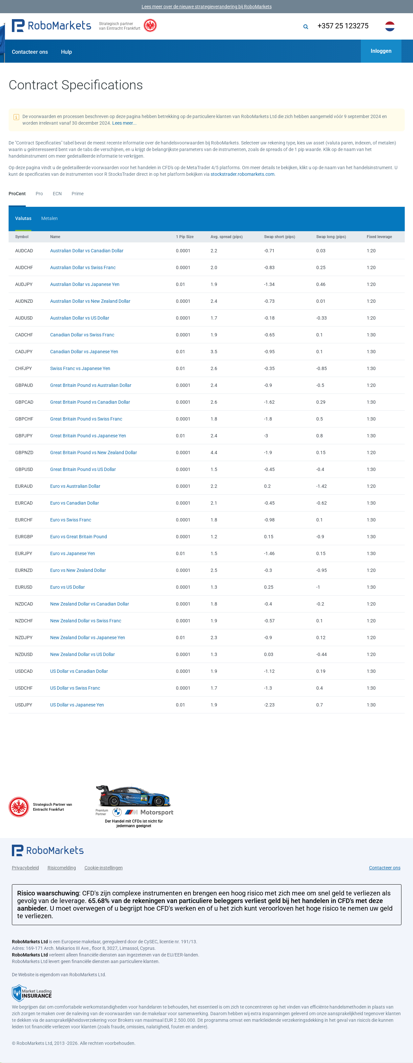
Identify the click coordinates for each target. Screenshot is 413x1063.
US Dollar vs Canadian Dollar (79, 671)
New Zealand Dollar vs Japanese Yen (87, 637)
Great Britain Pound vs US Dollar (83, 469)
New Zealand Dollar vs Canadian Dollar (89, 604)
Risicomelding (62, 867)
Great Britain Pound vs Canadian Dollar (90, 402)
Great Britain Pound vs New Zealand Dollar (93, 452)
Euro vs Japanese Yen (72, 553)
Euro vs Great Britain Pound (78, 536)
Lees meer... (124, 123)
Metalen (49, 218)
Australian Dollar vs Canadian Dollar (86, 250)
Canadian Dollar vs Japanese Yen (84, 351)
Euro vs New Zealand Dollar (78, 570)
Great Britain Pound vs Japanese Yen (88, 435)
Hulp (66, 52)
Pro (39, 193)
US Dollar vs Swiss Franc (75, 688)
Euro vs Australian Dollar (75, 486)
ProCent (17, 193)
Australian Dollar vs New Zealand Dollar (90, 301)
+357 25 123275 (343, 26)
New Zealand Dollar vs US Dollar (82, 654)
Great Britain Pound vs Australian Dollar (90, 385)
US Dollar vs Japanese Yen (77, 704)
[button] (51, 26)
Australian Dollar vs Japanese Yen (85, 284)
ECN (57, 193)
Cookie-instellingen (104, 867)
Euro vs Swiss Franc (70, 519)
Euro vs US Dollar (67, 587)
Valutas (23, 218)
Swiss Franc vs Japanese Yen (80, 368)
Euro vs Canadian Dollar (74, 503)
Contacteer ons (30, 52)
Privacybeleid (25, 867)
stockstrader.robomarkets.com (242, 174)
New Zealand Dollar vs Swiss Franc (85, 620)
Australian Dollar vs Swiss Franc (83, 267)
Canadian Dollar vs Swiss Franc (82, 334)
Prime (78, 193)
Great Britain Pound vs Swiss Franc (86, 419)
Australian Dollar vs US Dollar (79, 318)
